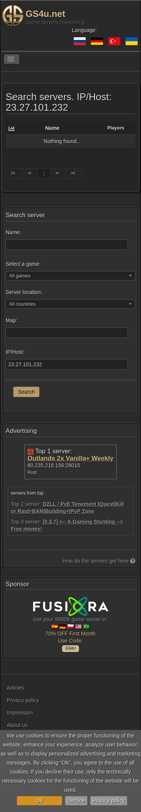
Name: (13, 232)
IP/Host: (15, 352)
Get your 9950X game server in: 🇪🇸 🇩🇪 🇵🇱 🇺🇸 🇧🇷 (70, 623)
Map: (11, 320)
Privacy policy (108, 801)
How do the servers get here (98, 561)
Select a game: (23, 264)
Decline (76, 801)
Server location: (24, 292)
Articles (15, 688)
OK (39, 801)
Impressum (20, 713)
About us (17, 725)
